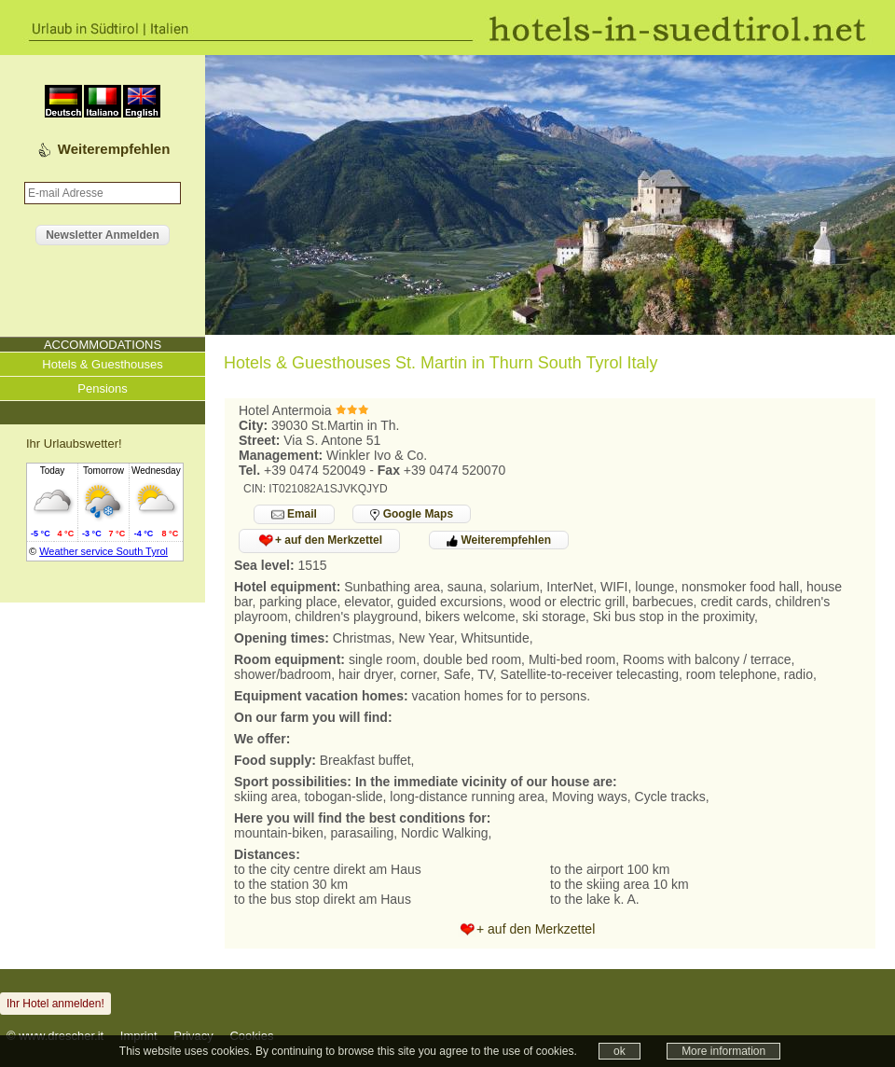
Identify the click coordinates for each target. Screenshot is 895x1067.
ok (619, 1051)
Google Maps (411, 513)
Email (294, 514)
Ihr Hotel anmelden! (55, 1003)
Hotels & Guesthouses (102, 364)
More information (723, 1051)
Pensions (102, 388)
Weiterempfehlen (114, 149)
